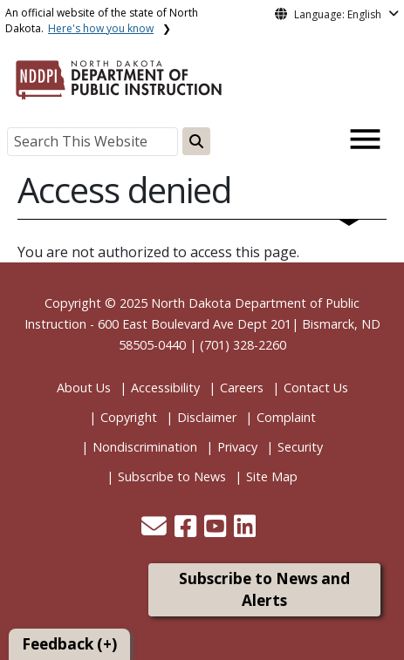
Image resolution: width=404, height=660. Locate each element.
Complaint (286, 417)
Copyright (128, 417)
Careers (242, 387)
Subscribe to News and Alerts (264, 589)
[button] (155, 530)
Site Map (272, 476)
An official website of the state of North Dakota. (101, 20)
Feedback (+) (69, 644)
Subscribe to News (172, 476)
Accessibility (165, 387)
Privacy (237, 447)
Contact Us (316, 387)
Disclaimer (206, 417)
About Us (84, 387)
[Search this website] (196, 141)
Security (300, 447)
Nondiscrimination (144, 447)
